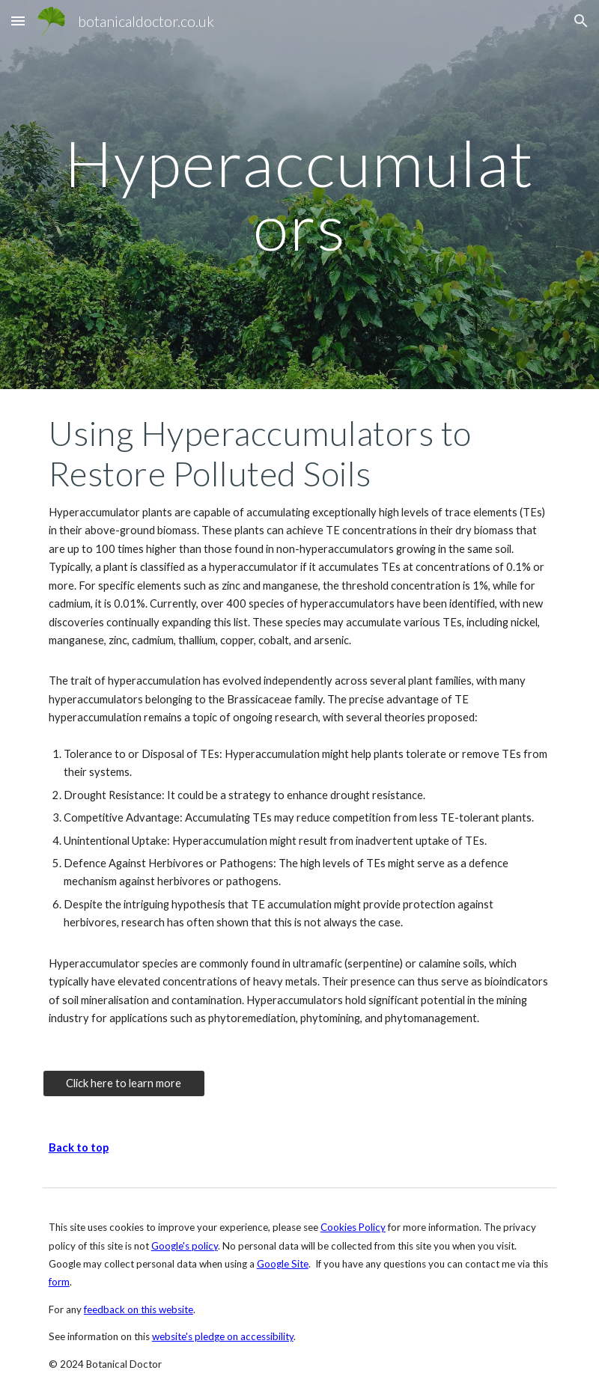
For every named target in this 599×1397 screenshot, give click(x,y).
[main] (299, 195)
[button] (18, 20)
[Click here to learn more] (123, 1083)
